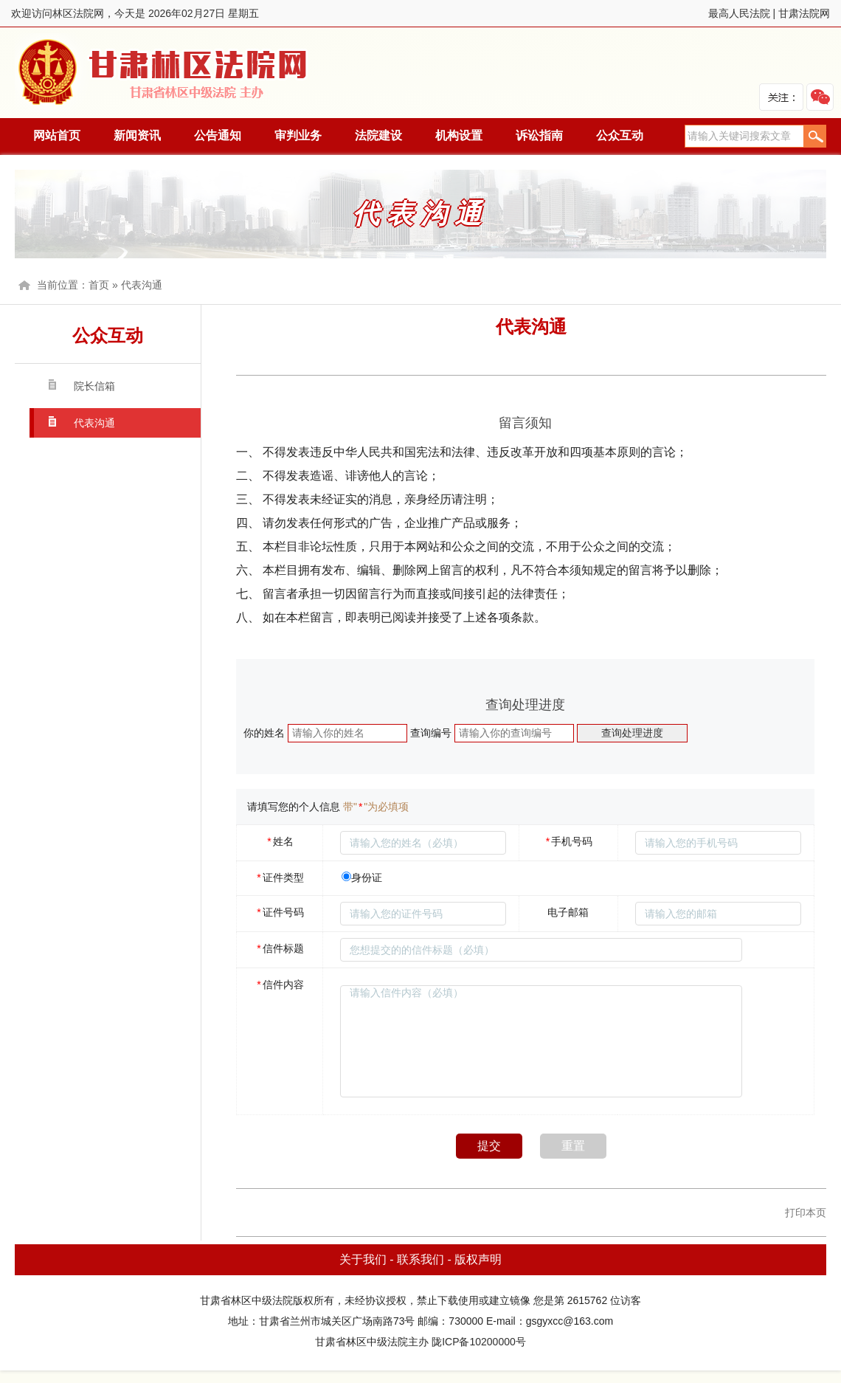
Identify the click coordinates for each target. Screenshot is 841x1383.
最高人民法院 (739, 13)
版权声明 (478, 1259)
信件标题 (279, 948)
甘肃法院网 (804, 13)
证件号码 (279, 912)
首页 (99, 285)
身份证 (366, 877)
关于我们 (363, 1259)
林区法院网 (164, 72)
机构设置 (458, 135)
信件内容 (279, 984)
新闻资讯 (137, 135)
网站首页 (56, 135)
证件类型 (279, 877)
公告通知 (217, 135)
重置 (573, 1145)
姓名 (279, 841)
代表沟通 (141, 285)
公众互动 (619, 135)
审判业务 (298, 135)
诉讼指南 (539, 135)
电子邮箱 (568, 912)
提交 (489, 1145)
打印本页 (805, 1212)
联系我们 (420, 1259)
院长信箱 (94, 386)
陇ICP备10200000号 (479, 1342)
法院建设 (378, 135)
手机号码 (568, 841)
